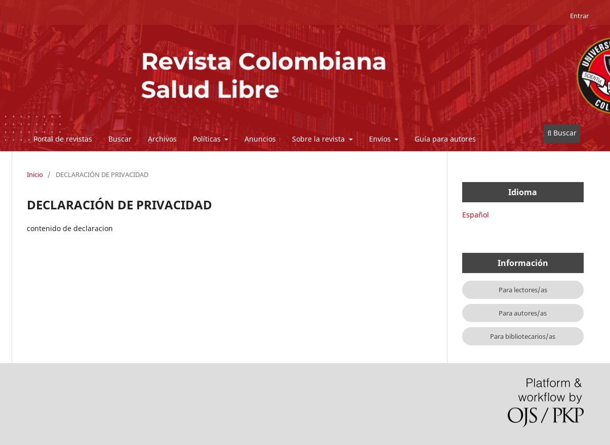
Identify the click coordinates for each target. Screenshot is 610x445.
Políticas (208, 139)
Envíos (381, 139)
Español (475, 214)
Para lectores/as (523, 289)
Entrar (579, 15)
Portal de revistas (62, 139)
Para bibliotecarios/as (522, 336)
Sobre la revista (319, 139)
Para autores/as (523, 313)
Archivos (162, 139)
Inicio (35, 174)
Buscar (120, 139)
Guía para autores (445, 139)
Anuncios (260, 139)
